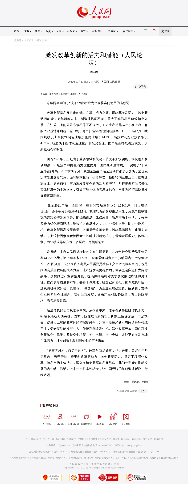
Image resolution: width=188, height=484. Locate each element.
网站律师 (136, 439)
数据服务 (114, 439)
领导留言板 (86, 418)
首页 (16, 31)
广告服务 (82, 439)
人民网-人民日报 (110, 81)
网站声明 (125, 439)
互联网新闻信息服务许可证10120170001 (48, 451)
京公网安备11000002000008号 (164, 458)
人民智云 (112, 418)
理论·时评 (42, 40)
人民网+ (60, 418)
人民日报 (47, 418)
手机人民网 (73, 418)
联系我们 (158, 439)
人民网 (17, 40)
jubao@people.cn (134, 445)
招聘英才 (71, 439)
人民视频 (99, 418)
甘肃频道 (29, 40)
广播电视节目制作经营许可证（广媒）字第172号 (135, 451)
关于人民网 (48, 439)
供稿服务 (103, 439)
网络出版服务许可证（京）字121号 (112, 458)
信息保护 (147, 439)
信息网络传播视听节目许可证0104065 (27, 458)
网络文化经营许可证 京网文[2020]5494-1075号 (70, 458)
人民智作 (125, 418)
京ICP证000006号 (139, 458)
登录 (167, 31)
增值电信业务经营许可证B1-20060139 (89, 451)
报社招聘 (60, 439)
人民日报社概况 (33, 439)
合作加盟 (93, 439)
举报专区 (97, 31)
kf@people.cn (64, 445)
